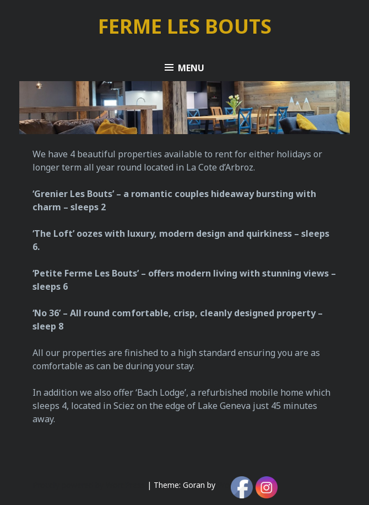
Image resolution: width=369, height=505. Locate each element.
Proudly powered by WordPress (88, 485)
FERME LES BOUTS (185, 26)
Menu (191, 68)
